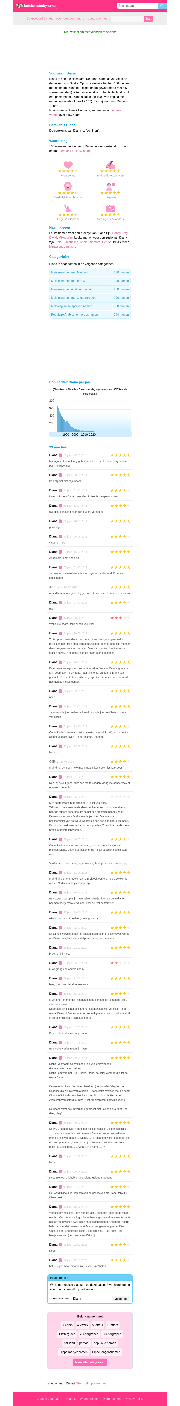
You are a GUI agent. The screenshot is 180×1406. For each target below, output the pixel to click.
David (53, 237)
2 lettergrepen (89, 1334)
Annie (84, 242)
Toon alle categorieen (90, 1362)
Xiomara (94, 242)
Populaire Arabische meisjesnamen (90, 314)
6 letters (112, 1325)
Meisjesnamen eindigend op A (90, 289)
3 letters (67, 1325)
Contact (70, 1398)
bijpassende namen (62, 246)
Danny (116, 233)
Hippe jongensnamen (106, 1352)
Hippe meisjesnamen (73, 1352)
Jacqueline (71, 242)
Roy (125, 233)
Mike (62, 237)
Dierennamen (112, 1398)
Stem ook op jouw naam (74, 150)
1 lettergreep (67, 1334)
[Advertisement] (28, 81)
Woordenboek (89, 1398)
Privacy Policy (134, 1398)
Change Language (49, 1398)
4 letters (82, 1325)
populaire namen (105, 1343)
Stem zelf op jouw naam (92, 1383)
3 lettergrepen (112, 1334)
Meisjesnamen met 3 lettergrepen (90, 298)
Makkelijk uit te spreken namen (90, 306)
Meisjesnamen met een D (90, 281)
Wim (69, 237)
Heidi (58, 242)
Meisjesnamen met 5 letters (90, 272)
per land (69, 1343)
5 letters (97, 1325)
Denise (106, 242)
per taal (84, 1343)
